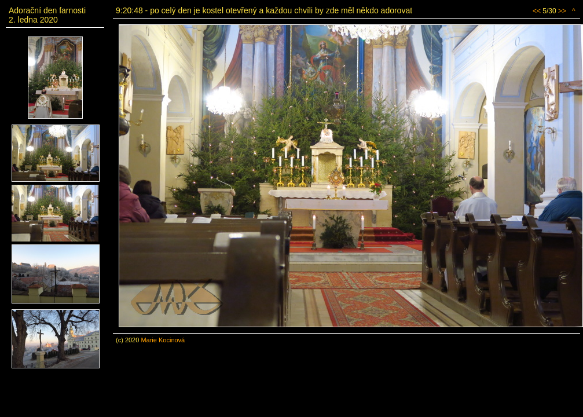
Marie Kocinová (163, 339)
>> (562, 11)
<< (537, 11)
